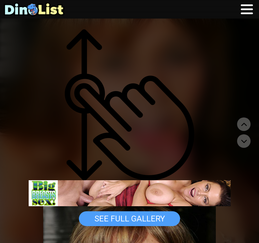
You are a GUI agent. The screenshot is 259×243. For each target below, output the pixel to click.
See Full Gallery (129, 218)
